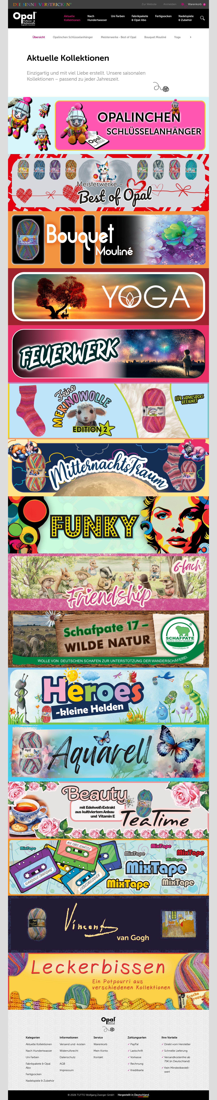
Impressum (67, 1070)
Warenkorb (193, 5)
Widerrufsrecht (69, 1050)
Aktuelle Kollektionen (72, 18)
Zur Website (149, 4)
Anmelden (169, 4)
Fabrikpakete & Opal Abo (140, 18)
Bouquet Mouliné (155, 37)
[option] (39, 37)
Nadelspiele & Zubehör (186, 18)
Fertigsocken (163, 16)
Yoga (177, 37)
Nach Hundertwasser (97, 18)
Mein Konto (101, 1050)
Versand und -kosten (72, 1044)
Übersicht (39, 37)
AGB (62, 1063)
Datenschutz (67, 1057)
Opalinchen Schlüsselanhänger (73, 37)
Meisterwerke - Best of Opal (118, 37)
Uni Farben (118, 16)
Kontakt (98, 1057)
